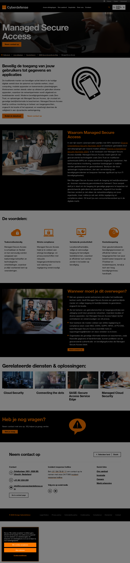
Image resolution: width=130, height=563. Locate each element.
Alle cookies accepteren (20, 555)
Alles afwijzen (20, 560)
